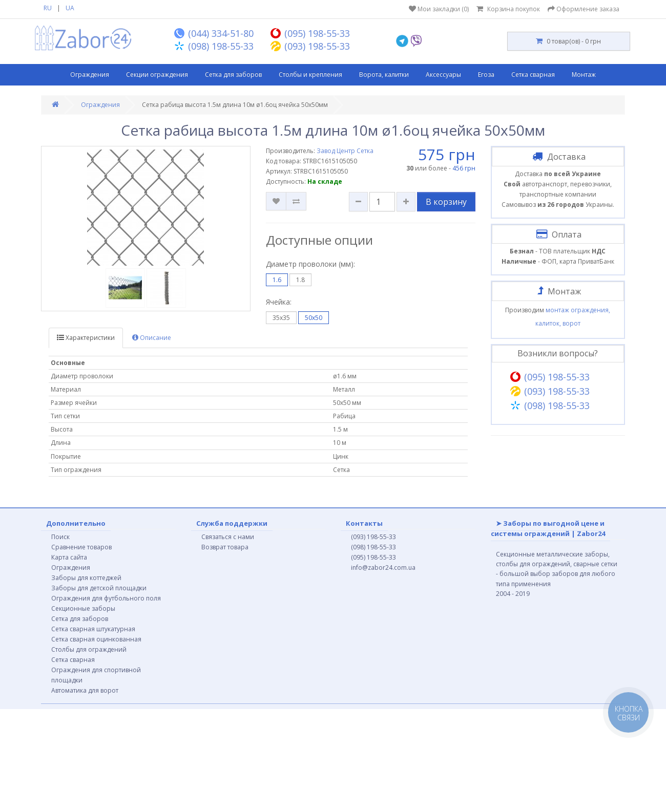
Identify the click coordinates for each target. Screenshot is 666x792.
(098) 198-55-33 (373, 547)
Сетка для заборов (233, 74)
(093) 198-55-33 (373, 536)
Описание (151, 337)
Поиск (60, 536)
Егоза (486, 74)
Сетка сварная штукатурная (93, 629)
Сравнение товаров (81, 547)
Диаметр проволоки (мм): (310, 264)
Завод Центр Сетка (345, 150)
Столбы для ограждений (89, 649)
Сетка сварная (533, 74)
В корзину (446, 201)
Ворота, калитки (384, 74)
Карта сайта (69, 557)
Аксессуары (443, 74)
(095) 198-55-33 (373, 557)
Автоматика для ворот (84, 690)
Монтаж (584, 74)
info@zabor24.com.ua (383, 567)
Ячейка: (279, 302)
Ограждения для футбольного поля (106, 598)
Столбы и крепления (310, 74)
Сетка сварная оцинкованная (96, 639)
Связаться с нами (227, 536)
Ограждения (89, 74)
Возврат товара (224, 547)
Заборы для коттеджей (86, 577)
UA (70, 8)
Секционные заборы (83, 608)
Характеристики (86, 337)
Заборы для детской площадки (99, 588)
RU (48, 8)
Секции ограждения (157, 74)
